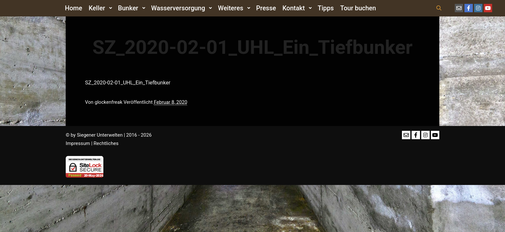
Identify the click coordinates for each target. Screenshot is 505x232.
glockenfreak (108, 102)
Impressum (78, 143)
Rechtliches (106, 143)
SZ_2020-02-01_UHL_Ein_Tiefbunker (127, 83)
